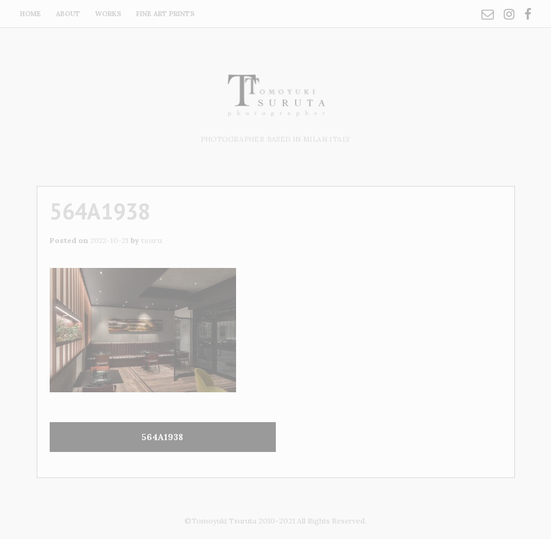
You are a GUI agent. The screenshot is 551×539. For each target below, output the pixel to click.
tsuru (151, 240)
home (30, 13)
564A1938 (162, 437)
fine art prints (165, 13)
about (68, 13)
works (108, 13)
